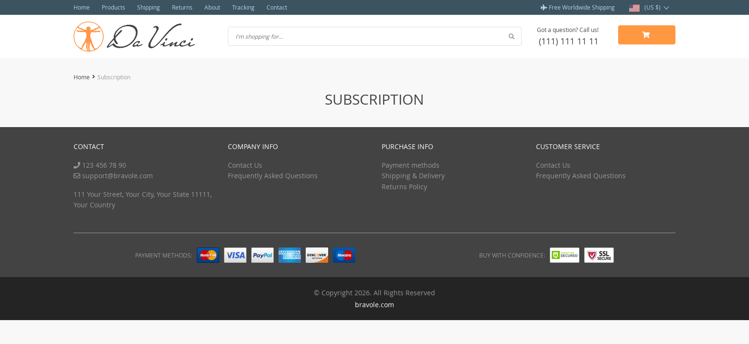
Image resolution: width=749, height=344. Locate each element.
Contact (277, 7)
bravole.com (374, 304)
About (212, 7)
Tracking (243, 7)
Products (113, 7)
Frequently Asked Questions (273, 175)
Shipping (148, 7)
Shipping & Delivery (413, 175)
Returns (182, 7)
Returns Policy (404, 186)
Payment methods (410, 165)
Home (82, 7)
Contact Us (245, 165)
